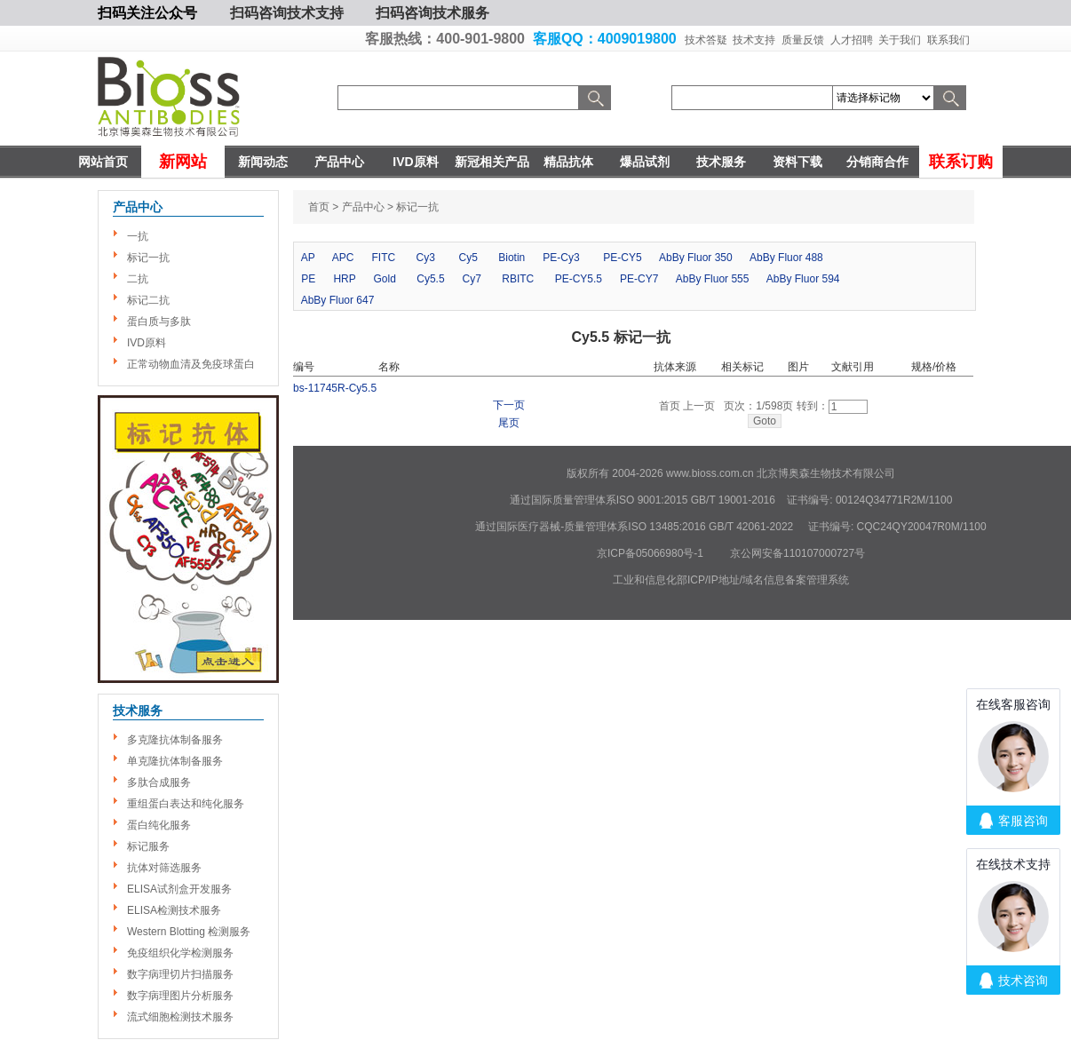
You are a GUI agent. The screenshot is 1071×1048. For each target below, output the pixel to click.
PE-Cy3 (561, 257)
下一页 (509, 405)
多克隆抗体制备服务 (175, 740)
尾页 (509, 423)
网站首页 (103, 162)
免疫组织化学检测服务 (180, 953)
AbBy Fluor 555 (713, 279)
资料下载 (797, 162)
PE (308, 279)
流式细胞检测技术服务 (180, 1017)
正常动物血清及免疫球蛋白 (191, 364)
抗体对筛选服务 (164, 867)
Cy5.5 (430, 279)
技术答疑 (706, 40)
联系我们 (948, 40)
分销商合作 (877, 162)
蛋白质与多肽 (159, 321)
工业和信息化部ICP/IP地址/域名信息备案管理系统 (731, 580)
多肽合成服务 (159, 782)
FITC (384, 257)
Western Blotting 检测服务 (188, 931)
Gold (385, 279)
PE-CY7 (639, 279)
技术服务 (721, 162)
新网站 (183, 162)
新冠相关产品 (492, 162)
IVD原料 (415, 162)
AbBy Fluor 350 (696, 257)
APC (343, 257)
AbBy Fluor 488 (786, 257)
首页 (318, 207)
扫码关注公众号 (147, 12)
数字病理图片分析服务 (180, 995)
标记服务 (148, 846)
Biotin (511, 257)
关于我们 (899, 40)
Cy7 (472, 279)
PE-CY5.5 (578, 279)
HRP (344, 279)
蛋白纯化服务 (159, 825)
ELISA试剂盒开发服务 (179, 889)
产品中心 (339, 162)
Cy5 (468, 257)
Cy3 (425, 257)
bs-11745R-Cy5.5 (335, 388)
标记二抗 (148, 300)
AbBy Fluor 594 (803, 279)
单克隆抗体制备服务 (175, 761)
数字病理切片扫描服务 (180, 974)
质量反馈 (802, 40)
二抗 (137, 279)
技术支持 (754, 40)
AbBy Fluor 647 (338, 300)
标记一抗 (148, 257)
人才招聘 (851, 40)
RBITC (518, 279)
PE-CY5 (622, 257)
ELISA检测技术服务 (174, 910)
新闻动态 (263, 162)
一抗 (137, 236)
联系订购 (961, 162)
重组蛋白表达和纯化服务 (185, 804)
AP (308, 257)
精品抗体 (568, 162)
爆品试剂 (645, 162)
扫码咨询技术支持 (287, 12)
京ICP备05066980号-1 (650, 553)
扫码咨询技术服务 (432, 12)
